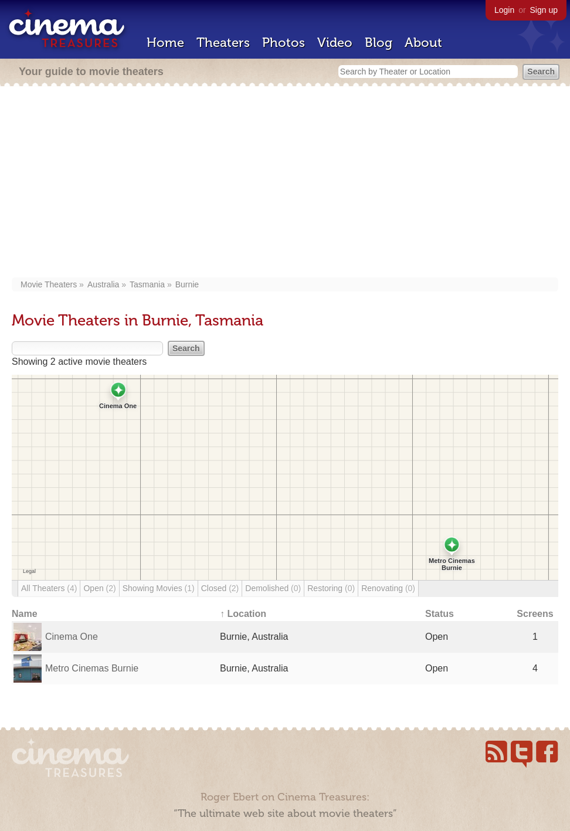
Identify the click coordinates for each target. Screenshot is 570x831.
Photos (283, 42)
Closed (220, 588)
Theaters (223, 42)
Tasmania (147, 284)
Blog (378, 42)
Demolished (273, 588)
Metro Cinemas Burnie (91, 668)
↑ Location (243, 614)
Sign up (544, 10)
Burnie (187, 284)
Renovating (388, 588)
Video (334, 42)
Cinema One (71, 637)
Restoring (331, 588)
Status (439, 614)
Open (99, 588)
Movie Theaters (49, 284)
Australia (103, 284)
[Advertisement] (285, 183)
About (423, 42)
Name (25, 614)
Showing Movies (159, 588)
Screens (535, 614)
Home (165, 42)
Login (504, 10)
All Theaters (49, 588)
